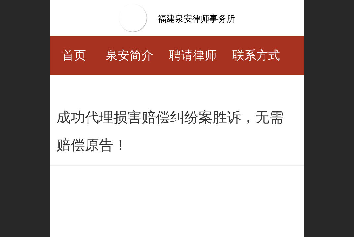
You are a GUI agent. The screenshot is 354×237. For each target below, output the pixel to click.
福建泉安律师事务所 (196, 19)
